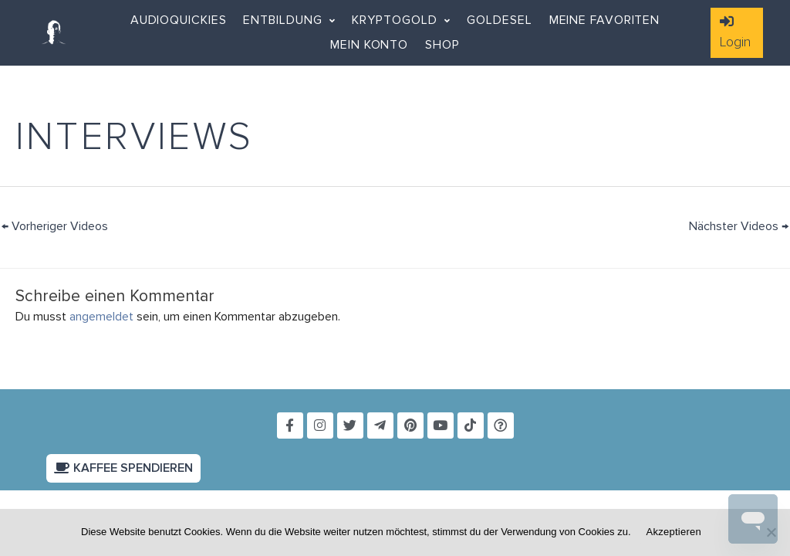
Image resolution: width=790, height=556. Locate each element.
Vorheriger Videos (55, 226)
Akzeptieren (674, 531)
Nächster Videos (738, 226)
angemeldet (101, 316)
